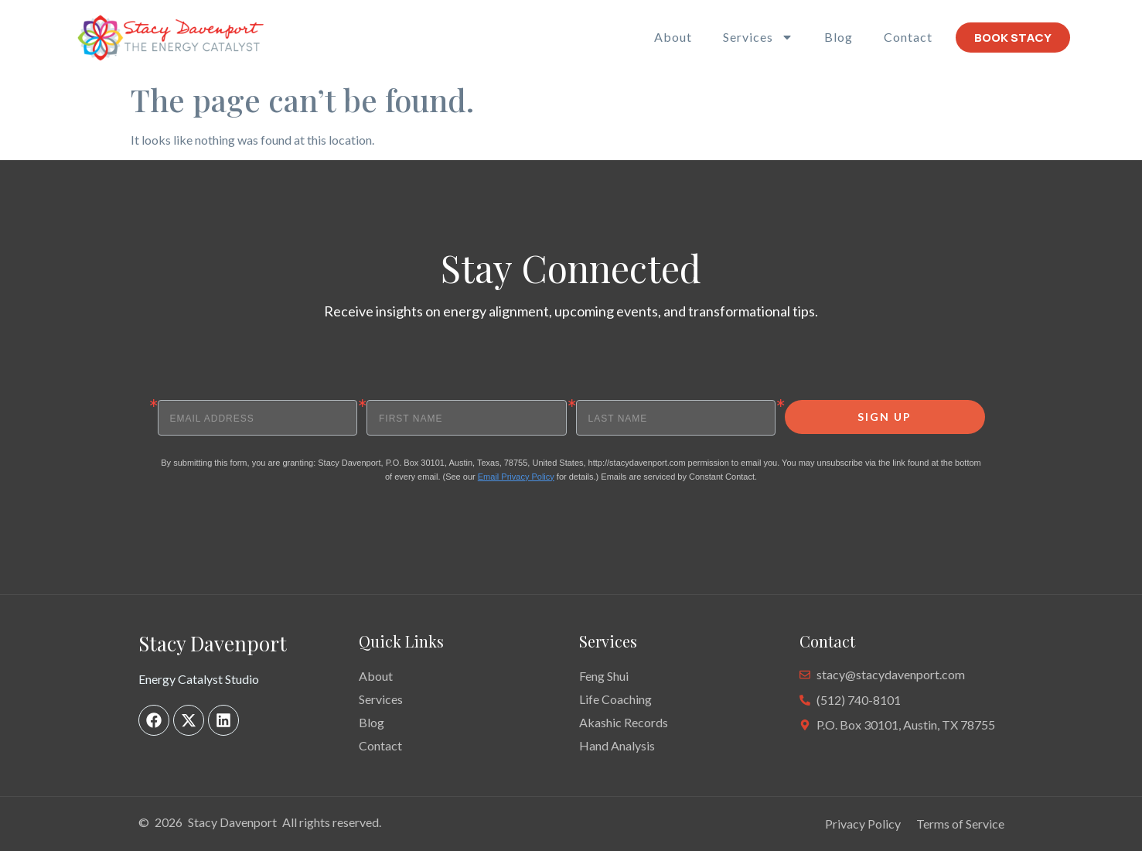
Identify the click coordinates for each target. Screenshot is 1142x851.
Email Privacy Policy (516, 476)
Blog (838, 36)
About (673, 36)
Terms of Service (960, 823)
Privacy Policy (863, 823)
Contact (908, 36)
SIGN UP (884, 416)
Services (758, 37)
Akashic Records (623, 722)
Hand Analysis (617, 745)
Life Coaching (615, 699)
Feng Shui (604, 675)
